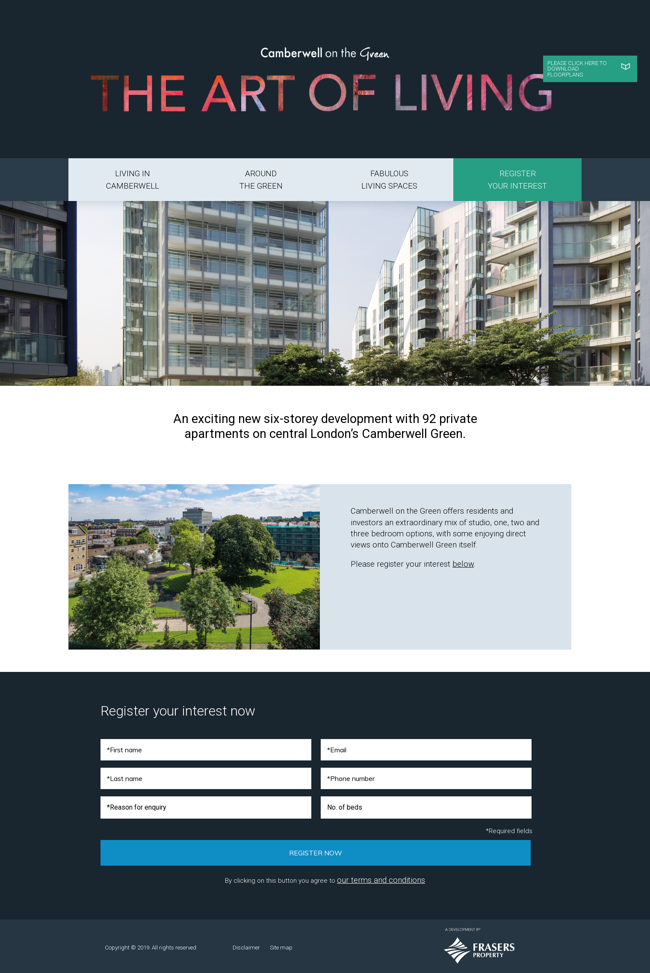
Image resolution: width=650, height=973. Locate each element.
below (463, 564)
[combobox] (205, 807)
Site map (281, 947)
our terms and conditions (381, 880)
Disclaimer (246, 947)
